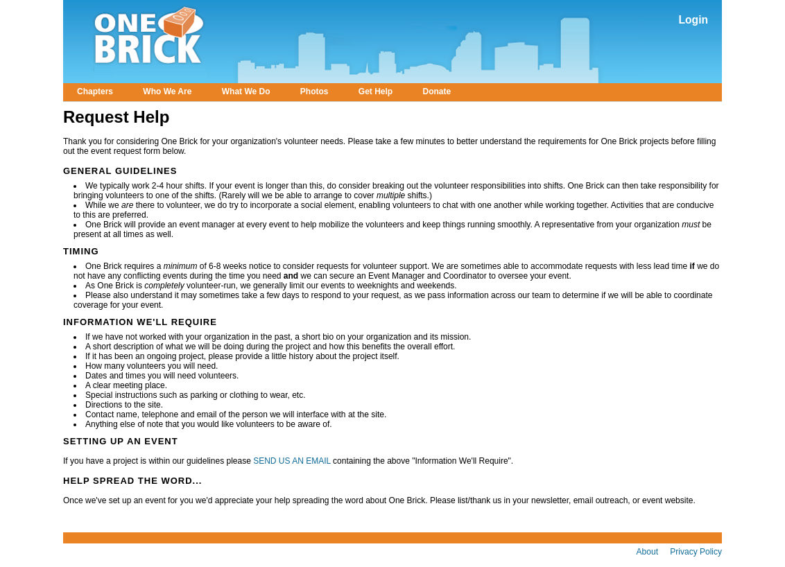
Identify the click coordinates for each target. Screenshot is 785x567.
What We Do (246, 91)
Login (693, 20)
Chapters (95, 91)
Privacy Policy (696, 552)
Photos (314, 91)
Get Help (375, 91)
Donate (437, 91)
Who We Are (167, 91)
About (647, 552)
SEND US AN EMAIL (293, 461)
